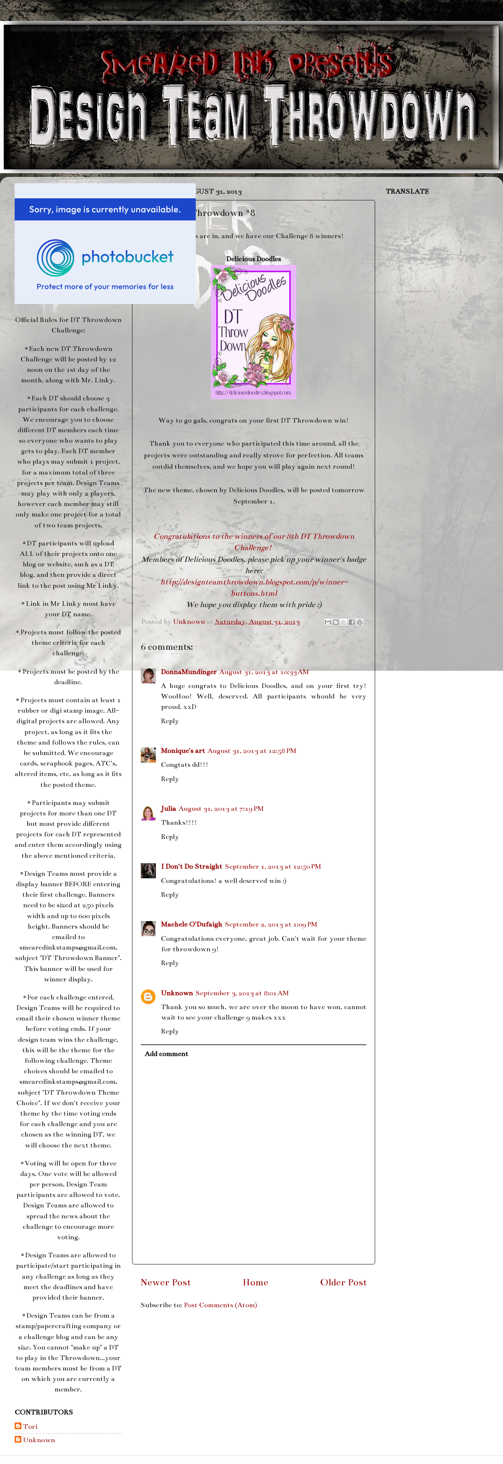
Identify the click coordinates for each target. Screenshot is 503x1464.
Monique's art (183, 751)
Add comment (166, 1054)
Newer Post (165, 1282)
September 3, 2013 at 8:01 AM (242, 993)
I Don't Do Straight (191, 866)
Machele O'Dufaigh (191, 924)
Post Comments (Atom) (220, 1305)
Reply (170, 721)
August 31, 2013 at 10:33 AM (264, 672)
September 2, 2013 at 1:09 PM (271, 924)
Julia (168, 809)
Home (255, 1282)
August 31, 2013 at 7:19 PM (221, 809)
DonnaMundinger (189, 672)
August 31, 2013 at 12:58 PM (251, 751)
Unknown (177, 993)
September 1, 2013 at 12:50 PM (273, 866)
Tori (30, 1426)
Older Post (343, 1282)
